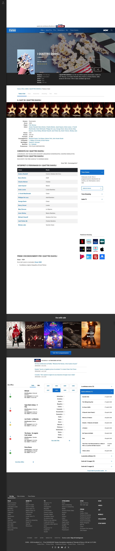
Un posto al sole (48, 518)
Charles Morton (50, 127)
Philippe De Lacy (51, 129)
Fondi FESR (80, 544)
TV (44, 501)
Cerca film (10, 529)
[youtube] (62, 547)
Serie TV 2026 (30, 506)
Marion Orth (48, 138)
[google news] (58, 547)
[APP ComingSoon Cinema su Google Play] (99, 537)
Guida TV (28, 522)
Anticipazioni (47, 506)
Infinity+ (64, 516)
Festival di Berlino (85, 519)
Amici (45, 526)
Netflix (63, 508)
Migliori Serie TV (30, 510)
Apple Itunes (65, 522)
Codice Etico (40, 544)
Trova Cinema (12, 504)
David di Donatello (85, 521)
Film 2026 (10, 526)
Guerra (59, 419)
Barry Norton (42, 127)
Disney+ (64, 512)
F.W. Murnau (46, 74)
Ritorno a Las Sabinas (50, 520)
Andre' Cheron (65, 131)
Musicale (59, 424)
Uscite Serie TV (30, 516)
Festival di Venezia (85, 515)
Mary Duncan (22, 209)
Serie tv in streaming (31, 520)
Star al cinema (84, 503)
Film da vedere (12, 522)
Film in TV (10, 510)
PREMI (82, 509)
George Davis (60, 129)
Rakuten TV (65, 528)
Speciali (28, 524)
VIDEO (100, 505)
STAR (81, 501)
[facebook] (52, 547)
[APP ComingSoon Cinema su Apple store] (88, 537)
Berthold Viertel (33, 138)
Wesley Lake (73, 131)
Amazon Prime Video (68, 510)
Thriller (60, 435)
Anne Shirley (37, 131)
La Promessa (47, 510)
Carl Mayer (41, 138)
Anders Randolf (33, 127)
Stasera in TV (48, 503)
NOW (63, 514)
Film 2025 (10, 524)
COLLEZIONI (102, 519)
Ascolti (46, 531)
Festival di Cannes (85, 517)
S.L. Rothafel (32, 144)
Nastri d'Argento (84, 522)
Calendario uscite (13, 506)
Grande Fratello (48, 514)
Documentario (59, 411)
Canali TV (46, 529)
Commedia (59, 409)
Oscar (82, 511)
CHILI (63, 518)
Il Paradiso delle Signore (51, 524)
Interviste (10, 520)
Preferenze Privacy (61, 544)
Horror (59, 422)
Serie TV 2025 (30, 504)
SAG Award (83, 530)
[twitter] (68, 547)
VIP (99, 510)
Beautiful (46, 508)
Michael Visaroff (46, 131)
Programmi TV (48, 528)
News (9, 518)
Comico (60, 406)
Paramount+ (65, 529)
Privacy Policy (50, 544)
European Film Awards (86, 528)
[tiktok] (65, 547)
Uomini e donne (48, 512)
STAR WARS (102, 523)
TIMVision (65, 520)
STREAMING (66, 501)
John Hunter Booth (58, 138)
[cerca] (111, 30)
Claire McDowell (40, 129)
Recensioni (11, 516)
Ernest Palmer (45, 140)
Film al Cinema (12, 503)
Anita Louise (67, 127)
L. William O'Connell (34, 140)
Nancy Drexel (68, 129)
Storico (60, 432)
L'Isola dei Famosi (49, 522)
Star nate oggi (84, 504)
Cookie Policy (72, 544)
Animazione (60, 396)
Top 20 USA (29, 512)
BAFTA (82, 524)
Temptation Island (49, 516)
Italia (33, 385)
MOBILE (100, 514)
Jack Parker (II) (56, 131)
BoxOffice (10, 508)
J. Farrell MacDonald (24, 193)
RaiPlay (64, 526)
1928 (42, 78)
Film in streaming (12, 528)
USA (38, 385)
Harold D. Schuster (34, 142)
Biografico (59, 404)
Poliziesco (59, 427)
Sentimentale (59, 429)
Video (9, 514)
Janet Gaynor (59, 127)
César (82, 526)
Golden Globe (84, 513)
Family (59, 417)
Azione (59, 401)
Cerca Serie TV (30, 508)
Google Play (65, 524)
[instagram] (55, 547)
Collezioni (10, 512)
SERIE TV (29, 501)
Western (60, 437)
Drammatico (45, 76)
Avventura (59, 399)
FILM (9, 501)
